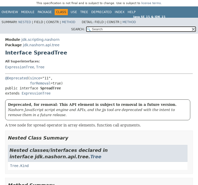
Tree (84, 12)
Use (74, 12)
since (35, 78)
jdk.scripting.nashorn (40, 40)
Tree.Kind (19, 166)
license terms (151, 3)
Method (68, 22)
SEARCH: (78, 29)
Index (120, 12)
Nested (24, 22)
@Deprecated (16, 78)
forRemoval (40, 83)
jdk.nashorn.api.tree (41, 45)
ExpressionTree (19, 67)
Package (45, 12)
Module (28, 12)
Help (132, 12)
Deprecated (101, 12)
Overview (10, 12)
